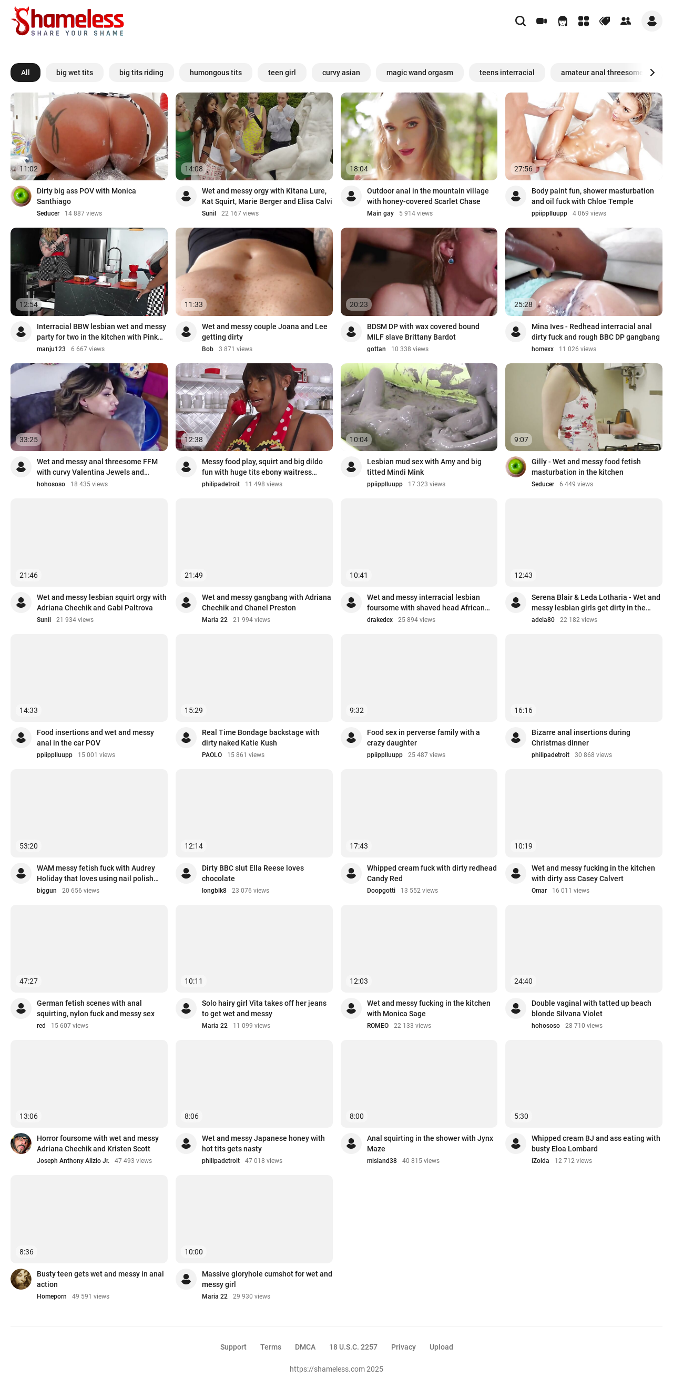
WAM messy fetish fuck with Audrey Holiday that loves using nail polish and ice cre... (96, 874)
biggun (47, 890)
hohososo (51, 484)
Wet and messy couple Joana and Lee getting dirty (265, 331)
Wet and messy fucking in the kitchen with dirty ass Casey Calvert (593, 873)
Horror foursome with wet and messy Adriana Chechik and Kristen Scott (98, 1143)
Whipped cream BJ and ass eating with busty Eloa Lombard (596, 1143)
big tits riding (141, 72)
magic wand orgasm (419, 72)
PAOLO (212, 755)
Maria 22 (215, 620)
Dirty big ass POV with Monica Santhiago (86, 196)
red (41, 1026)
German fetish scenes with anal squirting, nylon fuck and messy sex (96, 1008)
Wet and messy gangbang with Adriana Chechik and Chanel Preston (266, 602)
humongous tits (216, 72)
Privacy (403, 1347)
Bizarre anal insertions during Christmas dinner (581, 737)
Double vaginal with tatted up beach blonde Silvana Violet (591, 1008)
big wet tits (74, 72)
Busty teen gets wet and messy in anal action (100, 1279)
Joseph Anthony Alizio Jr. (73, 1161)
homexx (543, 349)
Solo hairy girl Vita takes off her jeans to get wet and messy (264, 1008)
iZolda (540, 1161)
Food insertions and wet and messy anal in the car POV (95, 737)
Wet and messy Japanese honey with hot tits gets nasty (263, 1143)
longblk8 (214, 890)
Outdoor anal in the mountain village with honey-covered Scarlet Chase (428, 196)
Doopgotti (381, 890)
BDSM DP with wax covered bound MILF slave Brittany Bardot (423, 331)
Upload (441, 1347)
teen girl (282, 72)
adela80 (543, 620)
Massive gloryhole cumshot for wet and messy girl (267, 1279)
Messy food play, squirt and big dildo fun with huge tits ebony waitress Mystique (262, 467)
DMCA (305, 1347)
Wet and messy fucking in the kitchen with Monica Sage (429, 1008)
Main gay (380, 213)
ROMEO (378, 1026)
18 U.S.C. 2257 (353, 1347)
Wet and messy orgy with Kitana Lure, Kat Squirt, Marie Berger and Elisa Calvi (267, 196)
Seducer (48, 213)
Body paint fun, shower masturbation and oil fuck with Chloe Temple (593, 196)
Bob (207, 349)
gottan (376, 349)
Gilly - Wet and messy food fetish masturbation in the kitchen (586, 466)
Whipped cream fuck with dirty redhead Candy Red (432, 873)
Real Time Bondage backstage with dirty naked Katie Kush (261, 737)
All (25, 72)
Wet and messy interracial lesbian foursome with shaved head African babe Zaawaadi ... (426, 603)
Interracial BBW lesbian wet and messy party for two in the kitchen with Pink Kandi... (101, 332)
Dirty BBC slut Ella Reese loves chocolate (253, 873)
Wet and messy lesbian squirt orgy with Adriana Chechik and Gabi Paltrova (102, 602)
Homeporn (52, 1296)
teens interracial (507, 72)
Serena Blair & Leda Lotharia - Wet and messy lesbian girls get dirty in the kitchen (596, 603)
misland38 (382, 1161)
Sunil (209, 213)
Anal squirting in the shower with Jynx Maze (430, 1143)
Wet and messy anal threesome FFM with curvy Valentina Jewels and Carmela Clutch (97, 467)
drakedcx (380, 620)
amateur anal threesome (602, 72)
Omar (539, 890)
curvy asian (341, 72)
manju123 (51, 349)
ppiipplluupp (549, 213)
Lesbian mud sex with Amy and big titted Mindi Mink (424, 466)
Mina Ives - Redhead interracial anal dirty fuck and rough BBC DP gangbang (596, 331)
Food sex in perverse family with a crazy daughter (423, 737)
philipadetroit (221, 484)
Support (233, 1347)
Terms (270, 1347)
